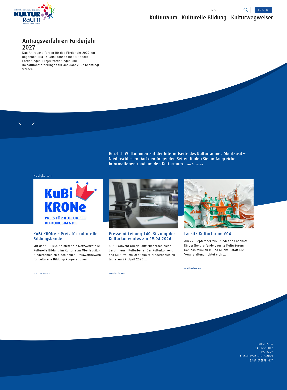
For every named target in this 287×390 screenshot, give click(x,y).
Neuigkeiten (42, 175)
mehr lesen (195, 164)
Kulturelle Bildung (204, 19)
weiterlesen (41, 273)
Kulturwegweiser (252, 19)
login (263, 9)
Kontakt (267, 352)
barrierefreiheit (261, 360)
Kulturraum (163, 19)
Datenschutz (264, 348)
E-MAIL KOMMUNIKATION (256, 356)
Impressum (265, 344)
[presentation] (20, 123)
